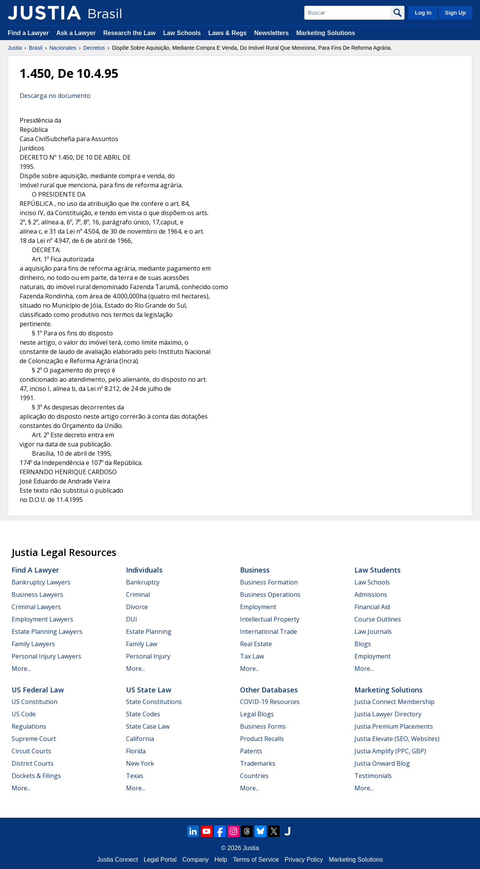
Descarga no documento (55, 95)
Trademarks (257, 763)
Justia (15, 48)
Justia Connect (117, 859)
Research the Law (129, 33)
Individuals (144, 569)
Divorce (137, 607)
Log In (423, 13)
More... (21, 668)
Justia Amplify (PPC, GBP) (390, 751)
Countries (254, 775)
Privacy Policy (304, 859)
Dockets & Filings (36, 775)
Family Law (141, 644)
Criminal (138, 594)
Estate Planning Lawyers (47, 631)
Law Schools (182, 33)
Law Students (377, 569)
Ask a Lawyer (76, 33)
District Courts (33, 763)
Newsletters (271, 33)
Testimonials (373, 775)
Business (255, 569)
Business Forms (263, 726)
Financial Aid (372, 607)
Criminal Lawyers (36, 607)
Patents (251, 751)
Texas (134, 775)
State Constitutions (154, 701)
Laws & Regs (227, 33)
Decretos (94, 48)
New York (140, 763)
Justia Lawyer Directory (387, 714)
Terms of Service (256, 859)
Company (195, 859)
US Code (24, 714)
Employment (258, 607)
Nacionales (63, 48)
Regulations (29, 726)
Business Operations (270, 594)
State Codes (143, 714)
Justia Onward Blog (382, 763)
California (140, 738)
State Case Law (148, 726)
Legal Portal (160, 859)
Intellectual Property (269, 619)
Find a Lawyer (28, 33)
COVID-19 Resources (270, 701)
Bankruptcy (142, 582)
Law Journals (373, 631)
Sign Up (455, 13)
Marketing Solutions (325, 33)
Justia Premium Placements (393, 726)
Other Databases (269, 689)
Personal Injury (148, 656)
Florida (136, 751)
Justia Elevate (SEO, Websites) (397, 738)
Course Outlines (377, 619)
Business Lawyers (37, 594)
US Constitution (34, 701)
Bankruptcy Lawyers (41, 582)
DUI (131, 619)
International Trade (268, 631)
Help (221, 859)
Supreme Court (34, 738)
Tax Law (252, 656)
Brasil (35, 48)
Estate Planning (148, 631)
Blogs (362, 644)
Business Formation (269, 582)
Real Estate (256, 644)
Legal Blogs (257, 714)
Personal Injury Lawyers (46, 656)
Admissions (370, 594)
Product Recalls (262, 738)
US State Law (148, 689)
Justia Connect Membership (394, 701)
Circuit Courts (31, 751)
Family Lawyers (33, 644)
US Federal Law (38, 689)
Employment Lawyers (42, 619)
